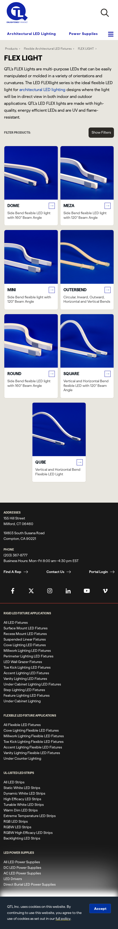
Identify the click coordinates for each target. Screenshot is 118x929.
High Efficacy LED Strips (22, 799)
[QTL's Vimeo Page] (105, 591)
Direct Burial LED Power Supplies (30, 884)
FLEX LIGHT (86, 48)
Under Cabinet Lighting (22, 701)
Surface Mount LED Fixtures (25, 628)
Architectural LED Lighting (31, 34)
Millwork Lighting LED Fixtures (27, 650)
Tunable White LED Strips (24, 805)
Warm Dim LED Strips (21, 810)
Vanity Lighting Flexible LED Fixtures (32, 753)
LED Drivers (13, 879)
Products (11, 48)
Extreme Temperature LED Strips (30, 816)
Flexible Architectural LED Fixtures (48, 48)
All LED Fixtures (16, 622)
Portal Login (98, 572)
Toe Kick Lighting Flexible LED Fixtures (33, 742)
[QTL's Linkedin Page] (68, 591)
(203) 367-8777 (15, 555)
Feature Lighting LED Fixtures (26, 695)
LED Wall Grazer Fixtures (23, 662)
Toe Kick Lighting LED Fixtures (27, 667)
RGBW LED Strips (17, 827)
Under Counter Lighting (22, 758)
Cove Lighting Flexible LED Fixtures (31, 730)
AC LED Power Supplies (22, 873)
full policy (63, 919)
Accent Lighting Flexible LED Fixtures (33, 747)
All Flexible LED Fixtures (22, 725)
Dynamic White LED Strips (24, 793)
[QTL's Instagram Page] (50, 591)
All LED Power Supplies (22, 862)
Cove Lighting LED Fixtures (25, 645)
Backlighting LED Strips (22, 838)
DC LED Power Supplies (22, 868)
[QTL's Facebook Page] (13, 591)
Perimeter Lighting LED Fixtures (28, 656)
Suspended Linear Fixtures (25, 639)
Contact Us (55, 572)
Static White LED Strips (22, 788)
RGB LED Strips (16, 821)
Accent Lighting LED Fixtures (26, 673)
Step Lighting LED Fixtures (24, 690)
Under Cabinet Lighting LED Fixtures (32, 684)
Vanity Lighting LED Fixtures (25, 679)
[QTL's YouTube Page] (87, 591)
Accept (100, 909)
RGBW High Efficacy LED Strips (28, 833)
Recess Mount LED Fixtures (25, 634)
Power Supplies (83, 34)
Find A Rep (12, 572)
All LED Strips (14, 782)
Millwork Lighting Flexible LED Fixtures (34, 736)
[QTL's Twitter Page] (31, 591)
